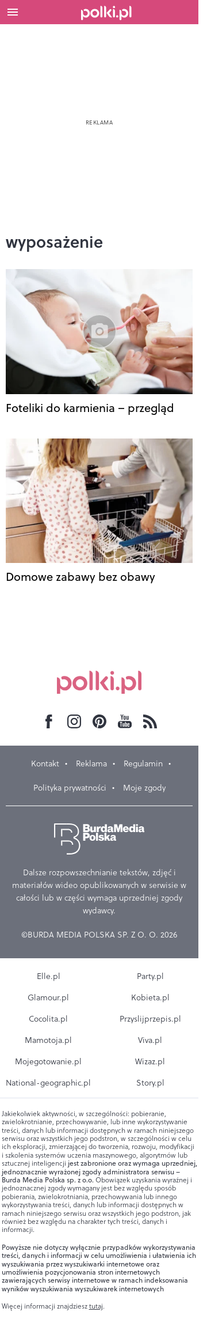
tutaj (96, 1306)
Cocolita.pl (48, 1019)
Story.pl (150, 1082)
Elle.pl (48, 976)
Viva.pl (150, 1040)
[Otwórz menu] (13, 12)
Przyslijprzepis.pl (150, 1019)
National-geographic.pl (48, 1082)
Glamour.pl (48, 997)
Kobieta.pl (150, 997)
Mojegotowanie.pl (48, 1061)
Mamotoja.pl (48, 1040)
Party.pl (150, 976)
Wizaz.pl (150, 1061)
